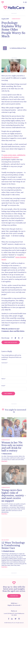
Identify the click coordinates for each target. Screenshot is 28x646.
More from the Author (10, 342)
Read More (4, 461)
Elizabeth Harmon (8, 551)
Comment (4, 362)
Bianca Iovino (7, 453)
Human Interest (16, 18)
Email (3, 385)
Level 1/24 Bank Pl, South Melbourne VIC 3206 (14, 614)
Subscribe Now (14, 595)
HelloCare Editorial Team (18, 48)
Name (3, 378)
